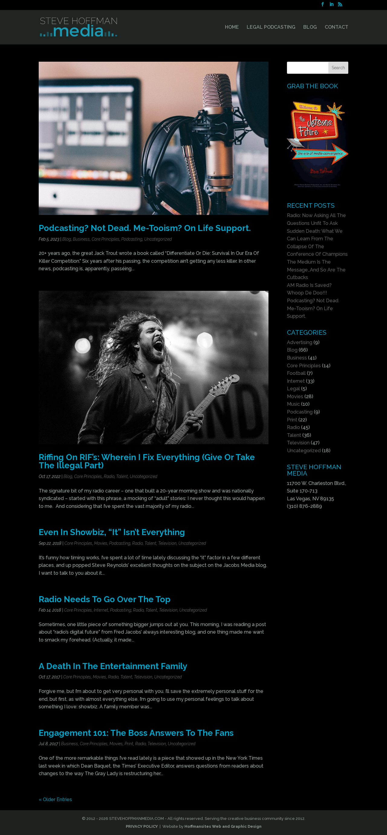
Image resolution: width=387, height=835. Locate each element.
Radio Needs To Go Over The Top (105, 599)
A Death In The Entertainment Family (113, 666)
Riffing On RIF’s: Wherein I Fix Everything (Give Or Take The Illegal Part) (147, 461)
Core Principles (105, 239)
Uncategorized (158, 239)
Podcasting (131, 239)
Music (293, 404)
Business (81, 239)
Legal (293, 389)
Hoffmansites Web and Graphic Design (223, 826)
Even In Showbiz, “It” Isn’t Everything (112, 532)
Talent (122, 476)
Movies (100, 543)
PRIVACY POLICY (142, 826)
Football (296, 373)
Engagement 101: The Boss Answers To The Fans (136, 733)
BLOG (310, 27)
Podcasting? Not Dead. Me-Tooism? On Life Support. (145, 228)
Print (129, 743)
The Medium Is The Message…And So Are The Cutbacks (316, 269)
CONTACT (336, 27)
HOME (232, 27)
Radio (109, 476)
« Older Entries (55, 799)
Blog (66, 239)
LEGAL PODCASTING (271, 27)
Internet (101, 610)
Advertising (299, 342)
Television (167, 543)
